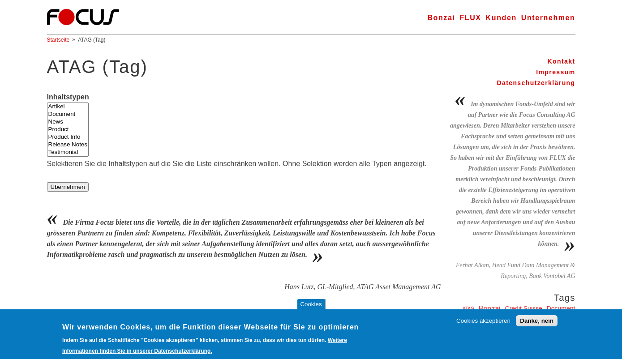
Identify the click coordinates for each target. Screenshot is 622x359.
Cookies (311, 307)
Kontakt (561, 61)
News (67, 122)
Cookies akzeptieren (483, 324)
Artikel (67, 107)
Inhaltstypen (68, 97)
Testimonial (67, 152)
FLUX (470, 17)
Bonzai (441, 17)
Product (67, 129)
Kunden (501, 17)
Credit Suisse (523, 308)
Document (67, 114)
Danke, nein (536, 324)
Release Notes (67, 145)
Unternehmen (548, 17)
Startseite (58, 40)
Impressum (555, 72)
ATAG (468, 308)
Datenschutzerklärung (536, 82)
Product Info (67, 137)
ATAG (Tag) (92, 40)
